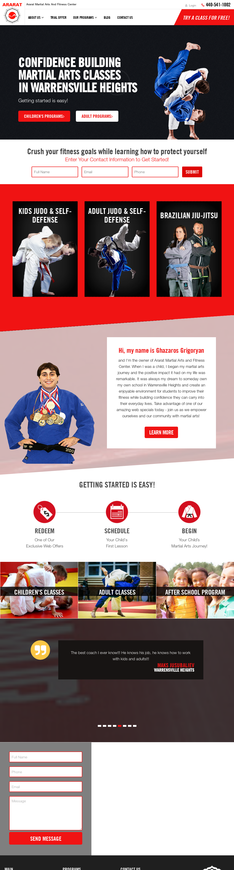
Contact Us (125, 17)
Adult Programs (97, 116)
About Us (36, 19)
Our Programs (85, 19)
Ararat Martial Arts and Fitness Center (51, 4)
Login (190, 5)
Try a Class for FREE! (206, 17)
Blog (107, 17)
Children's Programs (44, 116)
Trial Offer (58, 17)
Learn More (161, 432)
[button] (99, 726)
